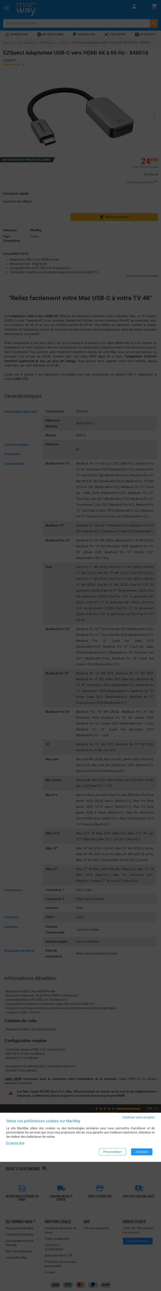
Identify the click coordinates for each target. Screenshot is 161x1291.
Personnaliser (112, 1151)
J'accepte (141, 1151)
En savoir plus (15, 1143)
